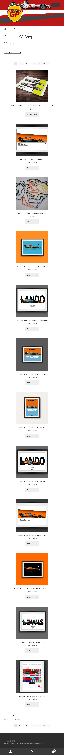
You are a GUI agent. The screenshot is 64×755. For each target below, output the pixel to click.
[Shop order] (12, 52)
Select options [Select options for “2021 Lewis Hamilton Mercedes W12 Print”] (32, 651)
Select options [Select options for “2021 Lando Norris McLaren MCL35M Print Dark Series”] (32, 597)
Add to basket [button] (32, 114)
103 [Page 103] (44, 63)
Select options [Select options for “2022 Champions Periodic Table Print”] (32, 704)
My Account (10, 751)
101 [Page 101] (34, 63)
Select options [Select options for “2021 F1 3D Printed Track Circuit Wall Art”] (32, 221)
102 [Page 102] (39, 63)
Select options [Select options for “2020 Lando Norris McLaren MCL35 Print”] (32, 168)
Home (8, 29)
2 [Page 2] (19, 63)
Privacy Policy (9, 744)
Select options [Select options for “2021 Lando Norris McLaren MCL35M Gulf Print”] (32, 275)
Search (32, 751)
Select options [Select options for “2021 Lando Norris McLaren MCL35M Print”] (32, 382)
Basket (49, 750)
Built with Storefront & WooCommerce (28, 744)
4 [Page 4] (26, 63)
